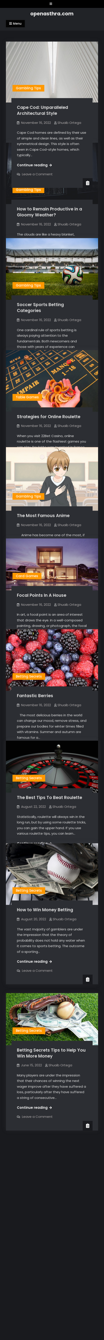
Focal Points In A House (41, 581)
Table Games (27, 388)
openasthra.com (52, 13)
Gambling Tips (28, 88)
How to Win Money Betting (45, 915)
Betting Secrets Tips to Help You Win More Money (51, 1058)
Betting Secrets (29, 660)
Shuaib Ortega (69, 122)
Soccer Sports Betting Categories (40, 305)
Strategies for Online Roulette (48, 408)
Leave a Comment (37, 174)
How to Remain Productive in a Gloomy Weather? (49, 211)
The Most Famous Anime (43, 504)
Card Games (27, 562)
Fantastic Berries (35, 679)
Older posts (21, 1101)
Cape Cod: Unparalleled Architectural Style (42, 110)
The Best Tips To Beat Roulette (49, 793)
